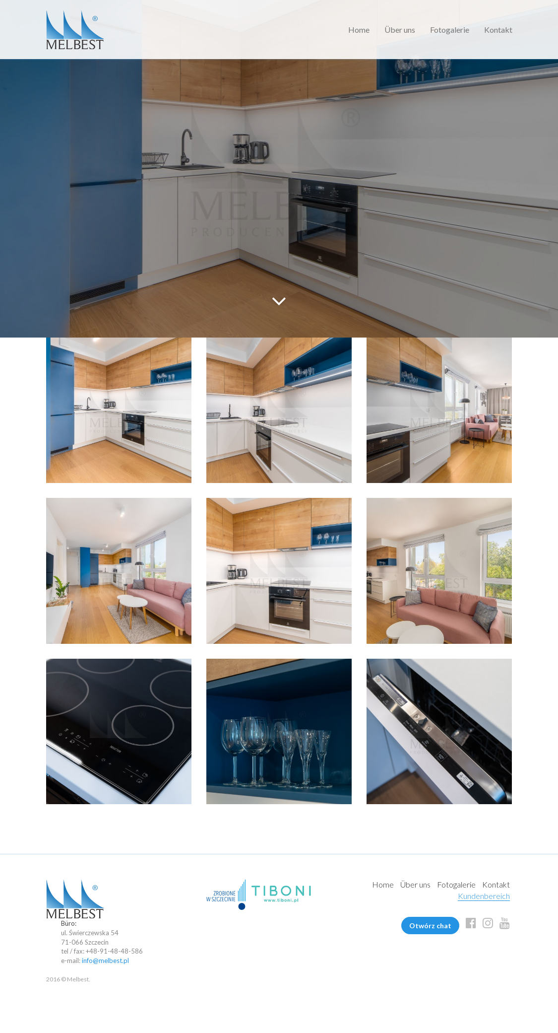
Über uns (399, 29)
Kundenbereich (484, 895)
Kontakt (498, 29)
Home (359, 29)
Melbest (75, 29)
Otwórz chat (430, 925)
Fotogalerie (449, 29)
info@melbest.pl (105, 960)
